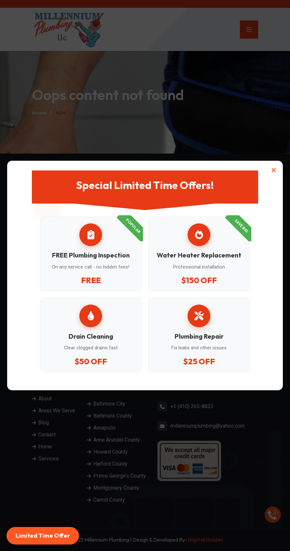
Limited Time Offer (43, 535)
